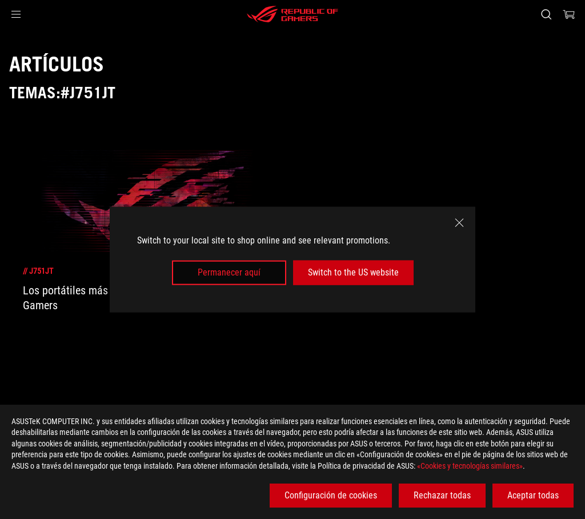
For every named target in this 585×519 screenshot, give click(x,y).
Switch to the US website (353, 272)
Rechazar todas (442, 495)
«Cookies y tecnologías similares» (470, 465)
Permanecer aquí (229, 272)
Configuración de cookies (331, 495)
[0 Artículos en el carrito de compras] (569, 14)
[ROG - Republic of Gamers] (292, 14)
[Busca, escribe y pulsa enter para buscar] (546, 14)
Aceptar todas (533, 495)
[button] (16, 14)
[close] (459, 223)
